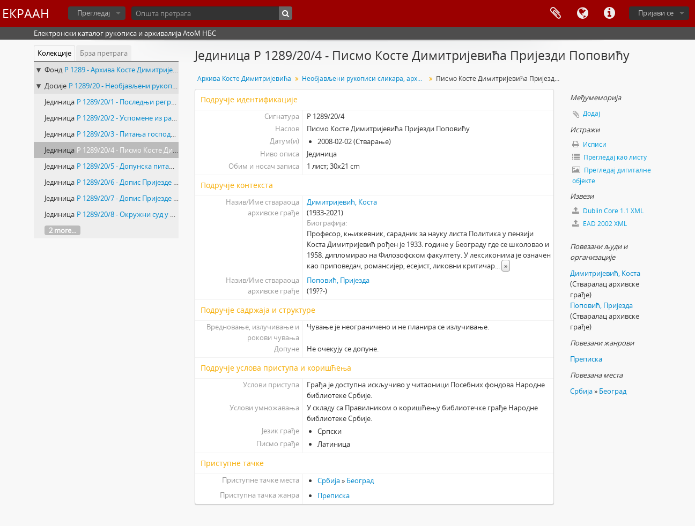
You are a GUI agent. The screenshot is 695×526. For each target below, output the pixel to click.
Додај (591, 113)
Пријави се (656, 13)
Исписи (589, 144)
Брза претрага (104, 53)
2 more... (62, 230)
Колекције (54, 53)
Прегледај (93, 13)
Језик (582, 13)
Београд (360, 480)
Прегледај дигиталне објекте (611, 175)
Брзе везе (609, 13)
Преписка (333, 495)
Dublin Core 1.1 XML (608, 210)
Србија (328, 480)
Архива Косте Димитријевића (244, 78)
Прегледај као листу (609, 157)
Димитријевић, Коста (342, 202)
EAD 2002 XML (599, 223)
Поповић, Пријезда (338, 280)
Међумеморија (555, 13)
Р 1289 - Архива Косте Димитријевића (126, 69)
